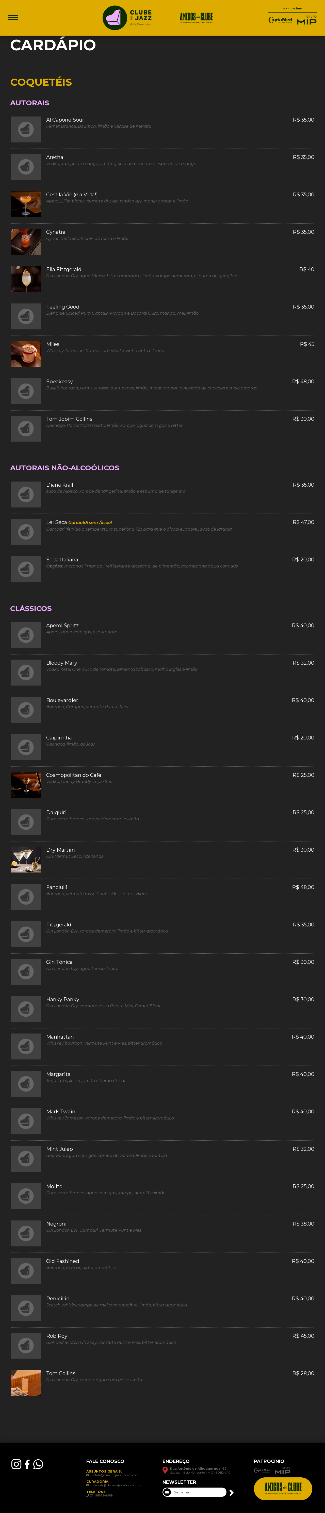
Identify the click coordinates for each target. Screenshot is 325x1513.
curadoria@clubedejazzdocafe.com (115, 1485)
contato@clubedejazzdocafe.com (114, 1475)
